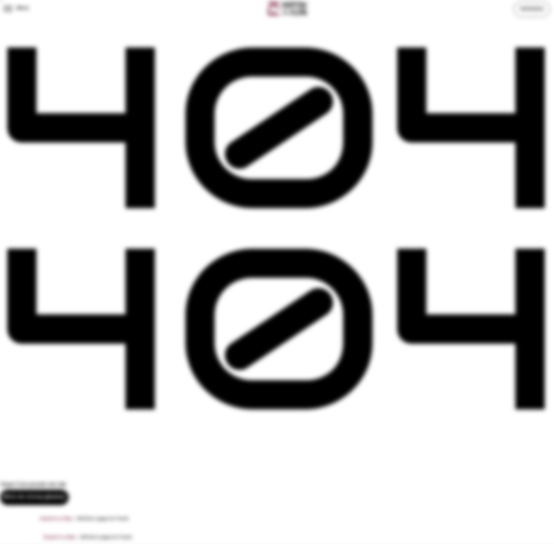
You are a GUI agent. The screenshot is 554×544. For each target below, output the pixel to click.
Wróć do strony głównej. (34, 496)
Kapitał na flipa (56, 519)
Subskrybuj (531, 9)
